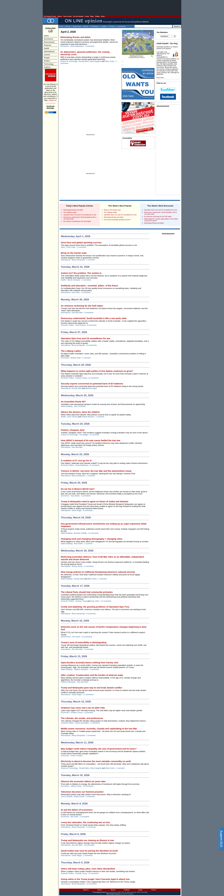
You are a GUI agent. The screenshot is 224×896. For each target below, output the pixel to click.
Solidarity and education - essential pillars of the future (89, 285)
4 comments (91, 827)
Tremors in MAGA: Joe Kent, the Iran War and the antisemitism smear (96, 471)
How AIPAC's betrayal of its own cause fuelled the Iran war (90, 440)
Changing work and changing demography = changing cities (91, 539)
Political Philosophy (68, 682)
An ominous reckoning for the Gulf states (77, 221)
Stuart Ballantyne (76, 46)
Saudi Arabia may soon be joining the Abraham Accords (89, 850)
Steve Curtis (109, 61)
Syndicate (122, 26)
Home (46, 36)
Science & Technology (68, 61)
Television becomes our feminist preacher (82, 792)
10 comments (106, 601)
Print (61, 26)
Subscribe (77, 26)
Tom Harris (76, 637)
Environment (49, 42)
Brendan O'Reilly (80, 533)
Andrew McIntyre (87, 417)
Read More (160, 77)
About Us (86, 890)
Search (99, 890)
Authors (47, 67)
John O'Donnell (80, 406)
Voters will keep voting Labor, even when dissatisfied (88, 868)
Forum (86, 16)
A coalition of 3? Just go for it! (76, 460)
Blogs (92, 16)
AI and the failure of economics (77, 810)
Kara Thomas (72, 417)
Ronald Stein (84, 61)
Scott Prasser (80, 325)
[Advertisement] (112, 7)
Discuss (113, 890)
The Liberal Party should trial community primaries (87, 592)
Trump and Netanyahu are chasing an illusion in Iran (87, 840)
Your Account (67, 16)
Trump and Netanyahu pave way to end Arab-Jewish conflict (91, 687)
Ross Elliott (78, 544)
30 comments (89, 845)
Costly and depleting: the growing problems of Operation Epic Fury (95, 607)
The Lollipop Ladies (70, 212)
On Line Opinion (78, 16)
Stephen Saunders (81, 669)
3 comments (89, 46)
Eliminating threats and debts (75, 37)
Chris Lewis (70, 247)
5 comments (88, 313)
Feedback (95, 26)
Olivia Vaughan (95, 61)
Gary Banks (75, 496)
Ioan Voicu (76, 292)
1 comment (90, 260)
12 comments (93, 378)
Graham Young (81, 378)
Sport (63, 247)
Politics (47, 61)
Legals (104, 26)
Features (47, 45)
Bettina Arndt (76, 358)
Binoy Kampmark (78, 260)
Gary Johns (95, 601)
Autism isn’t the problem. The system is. (81, 273)
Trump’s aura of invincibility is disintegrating (83, 642)
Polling (97, 16)
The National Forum (49, 16)
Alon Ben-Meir (77, 313)
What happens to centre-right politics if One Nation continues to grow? (97, 371)
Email (68, 26)
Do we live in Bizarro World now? (78, 489)
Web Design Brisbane (113, 894)
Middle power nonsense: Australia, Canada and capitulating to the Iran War (99, 728)
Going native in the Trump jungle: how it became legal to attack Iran (95, 879)
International (49, 52)
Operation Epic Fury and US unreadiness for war (79, 215)
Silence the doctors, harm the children (80, 412)
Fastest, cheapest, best (72, 430)
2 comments (81, 247)
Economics (48, 39)
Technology (48, 64)
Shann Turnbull (76, 756)
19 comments (88, 786)
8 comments (87, 510)
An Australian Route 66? (73, 401)
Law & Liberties (67, 797)
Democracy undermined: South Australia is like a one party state (94, 318)
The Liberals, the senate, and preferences (82, 718)
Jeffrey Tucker (76, 786)
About (103, 16)
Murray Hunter (77, 566)
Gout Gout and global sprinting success (117, 219)
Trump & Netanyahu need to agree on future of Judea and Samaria (94, 501)
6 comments (92, 325)
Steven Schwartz (73, 280)
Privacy (112, 26)
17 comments (88, 695)
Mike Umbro (92, 579)
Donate (59, 16)
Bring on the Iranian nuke (112, 210)
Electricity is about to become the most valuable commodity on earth (96, 761)
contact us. (52, 100)
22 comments (91, 345)
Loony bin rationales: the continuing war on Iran (85, 822)
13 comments (93, 533)
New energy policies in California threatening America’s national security (98, 572)
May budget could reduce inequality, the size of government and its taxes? (99, 748)
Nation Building (66, 406)
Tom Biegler (83, 435)
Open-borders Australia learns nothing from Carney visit (89, 662)
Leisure (47, 55)
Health (46, 48)
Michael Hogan (91, 388)
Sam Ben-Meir (82, 682)
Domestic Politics (67, 325)
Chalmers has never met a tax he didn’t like (83, 708)
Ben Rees (74, 817)
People (47, 58)
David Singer (77, 510)
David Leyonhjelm (82, 723)
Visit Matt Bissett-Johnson (136, 57)
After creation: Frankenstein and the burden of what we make (92, 675)
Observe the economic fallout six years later (83, 781)
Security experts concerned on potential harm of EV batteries (92, 383)
